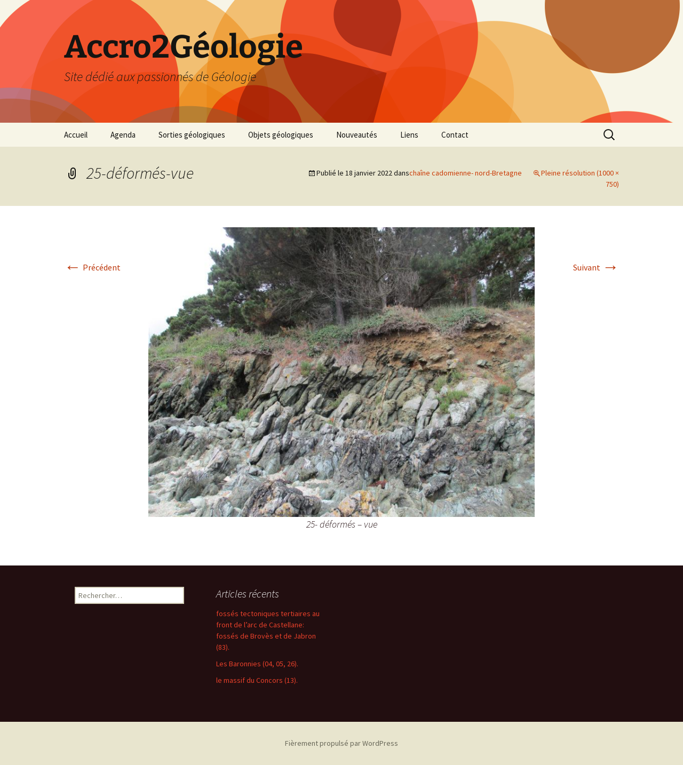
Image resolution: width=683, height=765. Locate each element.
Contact (454, 135)
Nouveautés (356, 135)
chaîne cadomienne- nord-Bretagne (465, 173)
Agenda (123, 135)
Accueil (76, 135)
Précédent (92, 267)
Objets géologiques (280, 135)
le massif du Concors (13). (257, 680)
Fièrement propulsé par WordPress (341, 743)
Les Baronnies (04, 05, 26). (257, 663)
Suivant (596, 267)
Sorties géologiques (191, 135)
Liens (409, 135)
